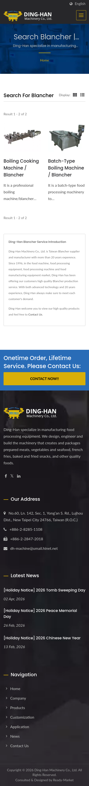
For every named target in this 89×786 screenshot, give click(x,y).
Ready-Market (63, 780)
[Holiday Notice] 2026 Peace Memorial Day (40, 613)
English (80, 4)
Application (19, 726)
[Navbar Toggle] (81, 15)
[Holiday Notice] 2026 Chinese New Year (42, 638)
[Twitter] (12, 476)
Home (44, 60)
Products (17, 707)
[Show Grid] (75, 95)
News (15, 736)
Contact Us (35, 314)
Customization (22, 717)
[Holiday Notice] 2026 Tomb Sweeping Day (44, 590)
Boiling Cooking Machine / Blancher (21, 168)
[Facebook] (6, 476)
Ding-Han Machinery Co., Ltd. (55, 770)
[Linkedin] (18, 476)
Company (18, 698)
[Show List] (82, 95)
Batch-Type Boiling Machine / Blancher (66, 168)
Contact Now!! (44, 378)
